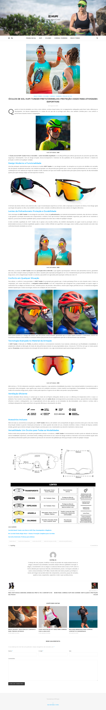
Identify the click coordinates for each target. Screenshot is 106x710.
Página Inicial (31, 38)
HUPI (40, 38)
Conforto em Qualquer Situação (23, 278)
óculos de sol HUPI (36, 541)
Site (70, 651)
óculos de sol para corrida (50, 541)
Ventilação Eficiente (17, 394)
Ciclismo (48, 38)
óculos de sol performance (65, 541)
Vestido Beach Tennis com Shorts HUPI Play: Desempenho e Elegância (29, 530)
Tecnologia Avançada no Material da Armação (30, 341)
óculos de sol (12, 541)
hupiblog (12, 545)
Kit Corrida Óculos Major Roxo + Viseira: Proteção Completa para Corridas (31, 533)
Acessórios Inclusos (17, 420)
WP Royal (56, 699)
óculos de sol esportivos (24, 541)
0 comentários (94, 545)
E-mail (41, 651)
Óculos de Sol (67, 96)
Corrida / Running (60, 38)
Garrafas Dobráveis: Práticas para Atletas (21, 537)
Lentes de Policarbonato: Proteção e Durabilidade (32, 211)
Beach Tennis (75, 38)
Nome (10, 651)
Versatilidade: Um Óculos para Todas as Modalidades (33, 430)
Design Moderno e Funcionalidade (24, 163)
